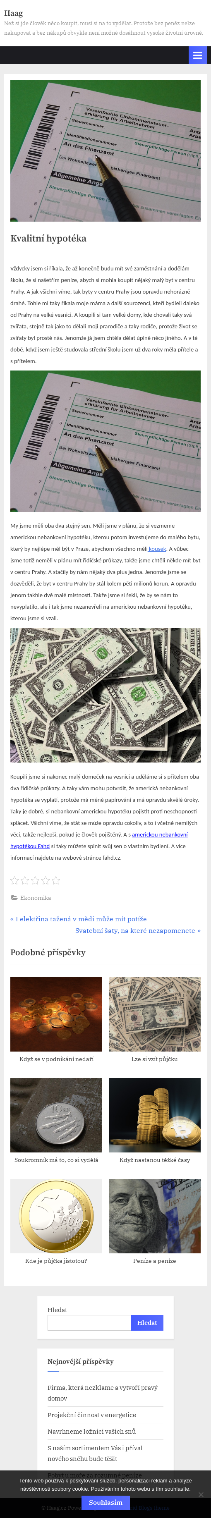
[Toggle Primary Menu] (198, 55)
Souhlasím (105, 1502)
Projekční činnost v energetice (92, 1414)
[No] (201, 1494)
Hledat (57, 1309)
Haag (13, 13)
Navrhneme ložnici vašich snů (92, 1431)
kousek (157, 548)
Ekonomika (35, 897)
